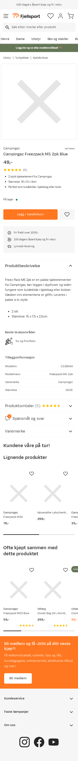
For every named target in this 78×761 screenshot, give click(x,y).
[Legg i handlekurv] (30, 214)
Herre (5, 39)
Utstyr (36, 39)
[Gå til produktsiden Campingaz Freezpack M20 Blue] (18, 589)
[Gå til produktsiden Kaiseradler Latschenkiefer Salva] (52, 493)
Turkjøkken (22, 58)
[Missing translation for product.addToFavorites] (67, 214)
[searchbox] (43, 27)
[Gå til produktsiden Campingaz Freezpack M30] (18, 493)
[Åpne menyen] (6, 16)
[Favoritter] (50, 16)
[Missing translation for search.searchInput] (7, 27)
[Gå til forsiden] (26, 16)
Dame (20, 39)
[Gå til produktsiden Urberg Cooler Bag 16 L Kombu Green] (52, 589)
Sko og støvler (58, 39)
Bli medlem (18, 678)
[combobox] (39, 27)
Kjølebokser (40, 58)
